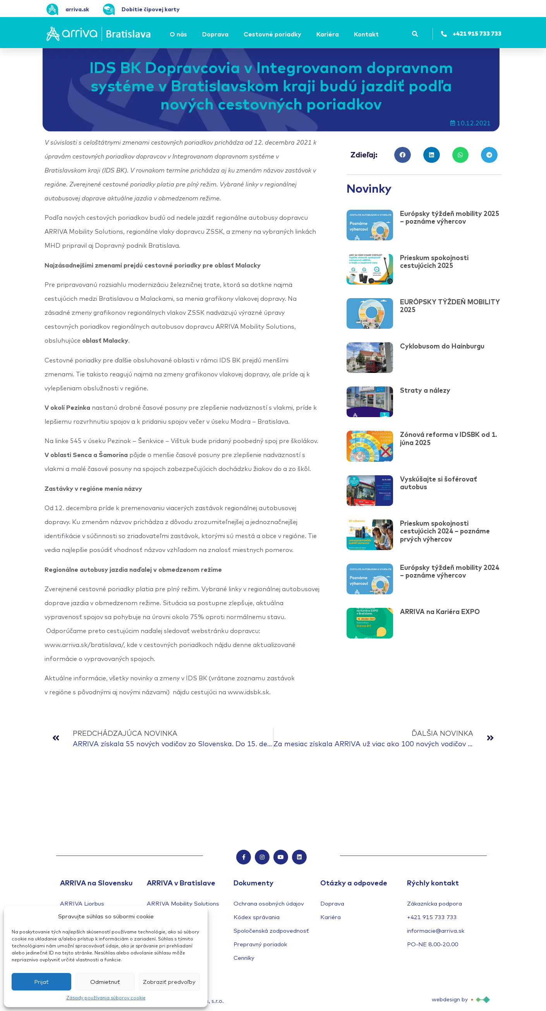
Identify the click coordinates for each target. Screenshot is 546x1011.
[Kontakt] (367, 34)
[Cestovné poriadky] (273, 34)
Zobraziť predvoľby (169, 981)
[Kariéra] (329, 34)
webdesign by (450, 999)
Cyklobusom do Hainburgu (442, 346)
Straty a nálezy (425, 390)
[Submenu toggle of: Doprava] (230, 34)
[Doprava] (216, 34)
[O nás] (179, 34)
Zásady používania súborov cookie (106, 998)
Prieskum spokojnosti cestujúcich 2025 (434, 261)
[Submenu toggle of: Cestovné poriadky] (303, 34)
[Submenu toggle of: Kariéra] (341, 34)
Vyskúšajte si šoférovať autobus (438, 483)
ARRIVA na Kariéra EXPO (440, 611)
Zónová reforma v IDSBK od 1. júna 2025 (448, 438)
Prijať (41, 981)
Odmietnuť (105, 981)
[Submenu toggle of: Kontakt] (381, 34)
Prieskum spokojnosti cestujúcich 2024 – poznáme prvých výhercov (445, 531)
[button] (415, 34)
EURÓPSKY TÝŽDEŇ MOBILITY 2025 (450, 306)
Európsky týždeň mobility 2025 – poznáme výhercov (449, 217)
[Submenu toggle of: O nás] (189, 34)
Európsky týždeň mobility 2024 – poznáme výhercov (449, 571)
